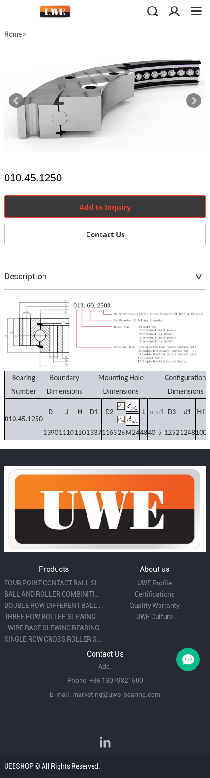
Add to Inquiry (105, 207)
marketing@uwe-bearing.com (116, 694)
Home (13, 34)
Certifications (154, 594)
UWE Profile (155, 583)
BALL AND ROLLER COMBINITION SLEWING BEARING (53, 594)
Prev (16, 100)
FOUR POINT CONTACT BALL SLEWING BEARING (53, 583)
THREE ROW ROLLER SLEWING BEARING (53, 617)
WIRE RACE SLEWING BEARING (53, 628)
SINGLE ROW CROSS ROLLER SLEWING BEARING (53, 639)
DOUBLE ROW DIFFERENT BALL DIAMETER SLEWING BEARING (53, 605)
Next (193, 100)
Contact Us (105, 234)
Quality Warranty (155, 605)
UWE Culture (154, 617)
